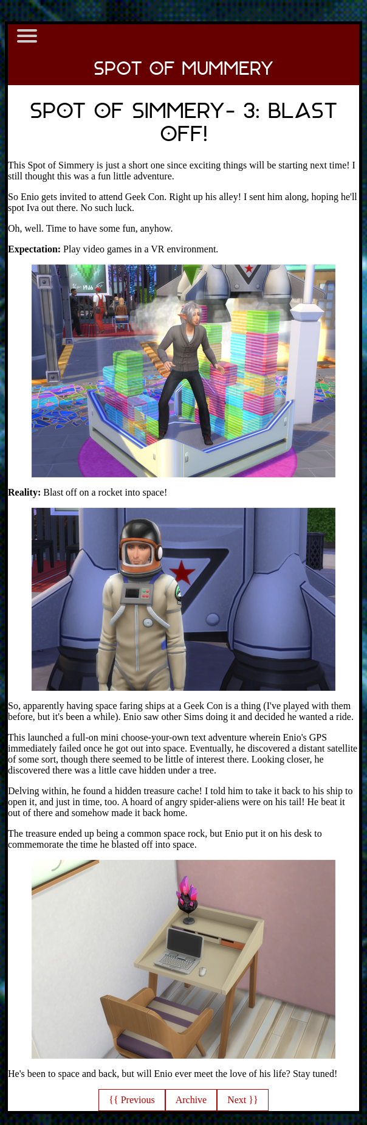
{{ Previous (131, 1100)
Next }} (242, 1100)
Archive (191, 1100)
